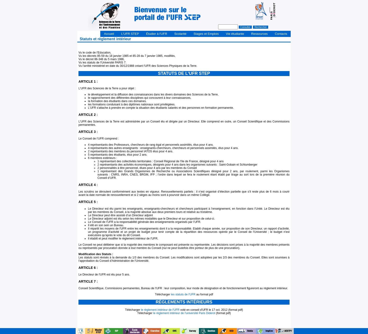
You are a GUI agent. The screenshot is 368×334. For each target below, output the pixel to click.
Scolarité (180, 34)
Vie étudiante (235, 34)
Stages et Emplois (206, 34)
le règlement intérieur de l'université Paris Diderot (184, 313)
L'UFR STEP (130, 34)
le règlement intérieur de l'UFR (160, 309)
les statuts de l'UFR (183, 294)
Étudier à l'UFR (156, 34)
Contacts (281, 34)
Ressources (259, 34)
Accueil (109, 34)
